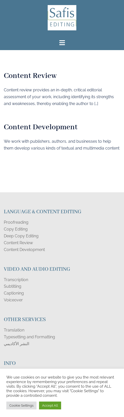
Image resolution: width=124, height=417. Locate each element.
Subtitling (12, 286)
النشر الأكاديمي (16, 343)
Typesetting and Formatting (29, 337)
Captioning (14, 293)
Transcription (16, 279)
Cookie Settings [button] (21, 405)
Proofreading (16, 222)
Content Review (30, 76)
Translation (14, 330)
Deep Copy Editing (21, 236)
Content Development (41, 127)
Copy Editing (16, 229)
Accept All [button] (50, 405)
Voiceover (13, 300)
